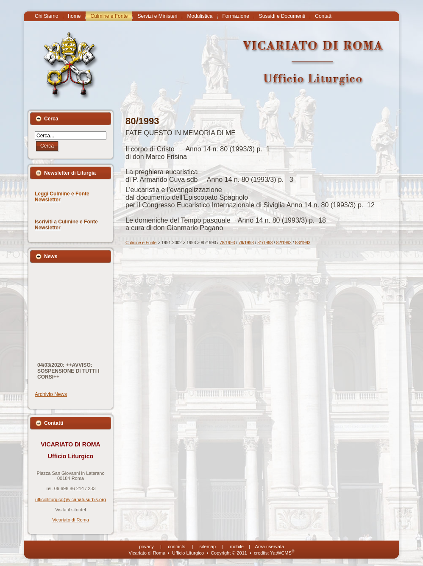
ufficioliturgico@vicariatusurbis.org (70, 499)
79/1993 (246, 242)
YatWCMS (282, 552)
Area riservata (269, 546)
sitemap (208, 546)
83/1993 (302, 242)
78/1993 (227, 242)
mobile (237, 546)
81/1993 (265, 242)
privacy (146, 546)
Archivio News (51, 394)
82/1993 (284, 242)
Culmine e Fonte (140, 242)
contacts (176, 546)
